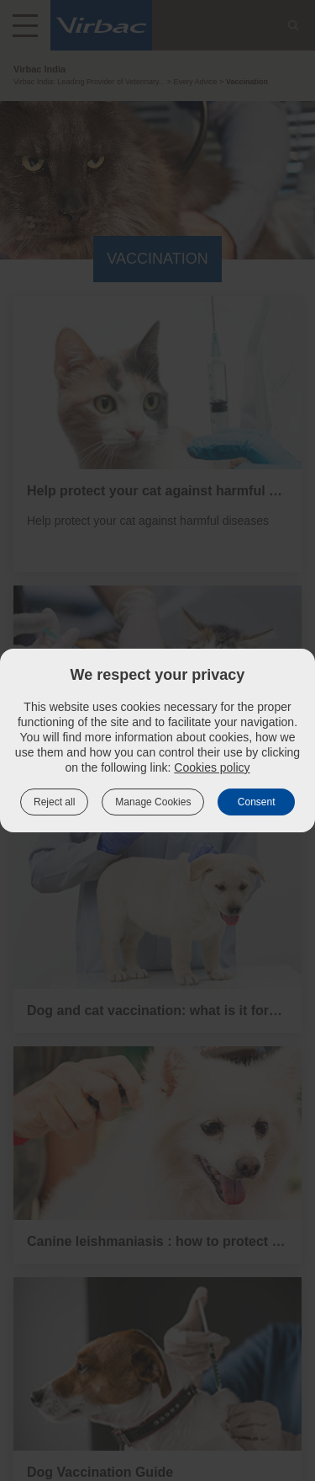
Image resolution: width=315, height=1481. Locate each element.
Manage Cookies (153, 802)
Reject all (54, 802)
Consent (257, 802)
